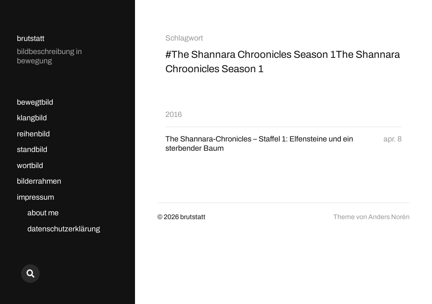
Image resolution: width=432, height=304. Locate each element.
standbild (32, 149)
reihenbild (33, 134)
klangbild (32, 118)
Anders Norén (389, 216)
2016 (173, 114)
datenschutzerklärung (63, 229)
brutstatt (30, 38)
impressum (35, 197)
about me (43, 213)
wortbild (30, 165)
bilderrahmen (39, 181)
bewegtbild (35, 102)
